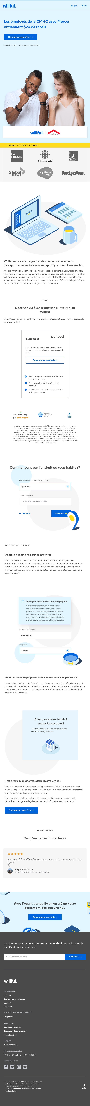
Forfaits (7, 995)
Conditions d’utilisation (22, 1089)
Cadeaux (8, 1007)
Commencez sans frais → (45, 360)
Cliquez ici (8, 1016)
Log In (74, 5)
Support (7, 1003)
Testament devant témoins (15, 1031)
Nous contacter (10, 1045)
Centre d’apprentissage (14, 999)
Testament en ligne (12, 1027)
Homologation (10, 1035)
